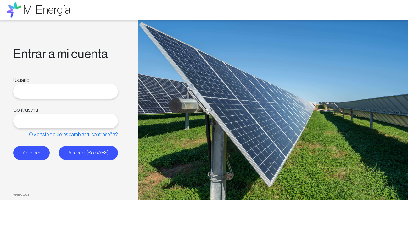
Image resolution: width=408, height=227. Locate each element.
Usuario (21, 80)
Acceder (31, 152)
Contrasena (25, 110)
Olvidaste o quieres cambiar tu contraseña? (73, 134)
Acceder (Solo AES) (88, 152)
